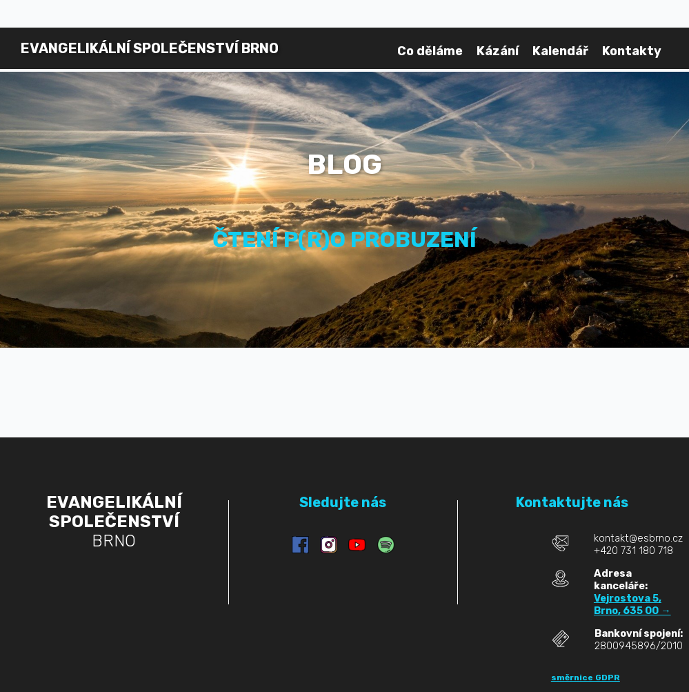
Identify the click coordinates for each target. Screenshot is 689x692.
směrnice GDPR (585, 677)
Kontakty (631, 51)
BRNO (150, 48)
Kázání (498, 51)
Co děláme (430, 51)
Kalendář (560, 51)
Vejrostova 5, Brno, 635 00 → (632, 604)
